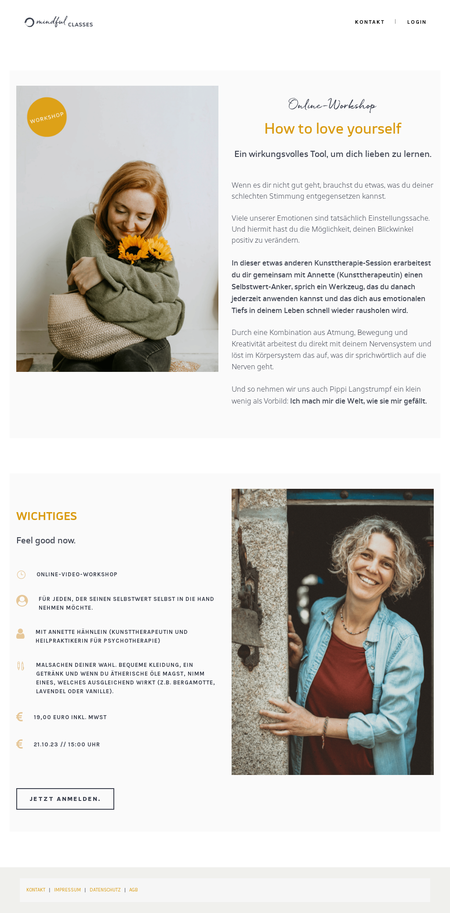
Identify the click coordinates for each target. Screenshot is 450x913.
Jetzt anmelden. (65, 799)
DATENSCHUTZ (105, 890)
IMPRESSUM (67, 890)
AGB (133, 890)
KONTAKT (35, 890)
